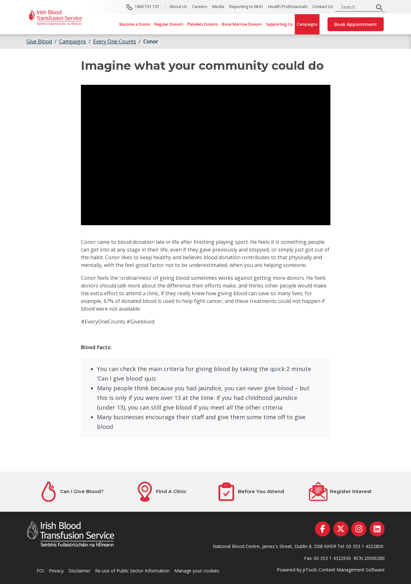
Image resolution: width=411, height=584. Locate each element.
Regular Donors (168, 24)
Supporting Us (279, 24)
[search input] (356, 7)
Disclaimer (79, 571)
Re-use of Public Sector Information (132, 571)
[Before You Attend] (250, 492)
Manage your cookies (196, 571)
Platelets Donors (202, 24)
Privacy (56, 571)
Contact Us (322, 7)
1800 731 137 (147, 7)
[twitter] (340, 528)
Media (218, 7)
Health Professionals (287, 7)
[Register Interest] (340, 492)
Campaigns (307, 24)
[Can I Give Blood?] (71, 492)
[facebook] (322, 528)
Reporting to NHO (246, 7)
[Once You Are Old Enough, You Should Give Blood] (205, 155)
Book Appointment (355, 24)
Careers (199, 7)
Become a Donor (135, 24)
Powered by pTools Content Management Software (331, 570)
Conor (150, 41)
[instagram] (358, 528)
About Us (178, 7)
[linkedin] (377, 528)
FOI (40, 571)
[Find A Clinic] (161, 492)
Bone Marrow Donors (242, 24)
